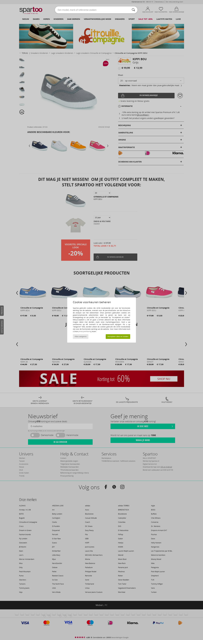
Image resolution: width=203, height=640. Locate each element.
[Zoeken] (133, 9)
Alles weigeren (81, 336)
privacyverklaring (85, 331)
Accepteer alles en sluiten (117, 336)
